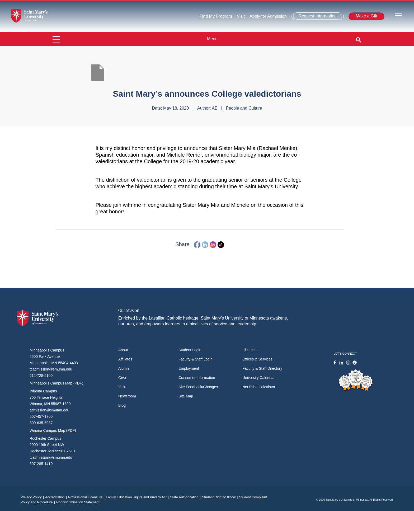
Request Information (318, 16)
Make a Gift (366, 16)
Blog (122, 405)
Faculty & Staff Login (195, 359)
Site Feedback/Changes (198, 387)
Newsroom (127, 396)
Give (122, 378)
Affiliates (125, 359)
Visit (241, 16)
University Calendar (258, 378)
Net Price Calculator (258, 387)
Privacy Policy (33, 497)
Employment (188, 368)
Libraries (249, 350)
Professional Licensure (87, 497)
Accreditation (56, 497)
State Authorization (186, 497)
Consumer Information (196, 378)
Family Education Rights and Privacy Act (138, 497)
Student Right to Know (220, 497)
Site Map (185, 396)
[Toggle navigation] (398, 13)
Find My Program (216, 16)
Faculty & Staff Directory (262, 368)
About (123, 350)
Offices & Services (257, 359)
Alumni (124, 368)
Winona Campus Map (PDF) (53, 430)
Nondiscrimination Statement (78, 502)
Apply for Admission (268, 16)
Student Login (189, 350)
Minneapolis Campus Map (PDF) (56, 383)
